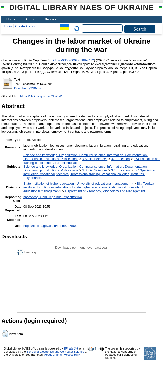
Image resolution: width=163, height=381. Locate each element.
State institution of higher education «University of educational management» (78, 183)
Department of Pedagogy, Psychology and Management (105, 191)
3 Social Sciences (94, 159)
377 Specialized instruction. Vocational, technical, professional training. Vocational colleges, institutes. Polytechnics (89, 174)
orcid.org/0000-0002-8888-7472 (71, 60)
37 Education (120, 159)
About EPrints (53, 354)
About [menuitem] (30, 19)
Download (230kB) (27, 88)
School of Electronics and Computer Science (55, 351)
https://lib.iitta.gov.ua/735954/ (41, 96)
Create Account (26, 26)
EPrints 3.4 (71, 348)
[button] (5, 333)
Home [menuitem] (10, 19)
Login (8, 26)
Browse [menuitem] (50, 19)
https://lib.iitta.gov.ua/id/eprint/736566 (50, 226)
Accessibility (72, 354)
